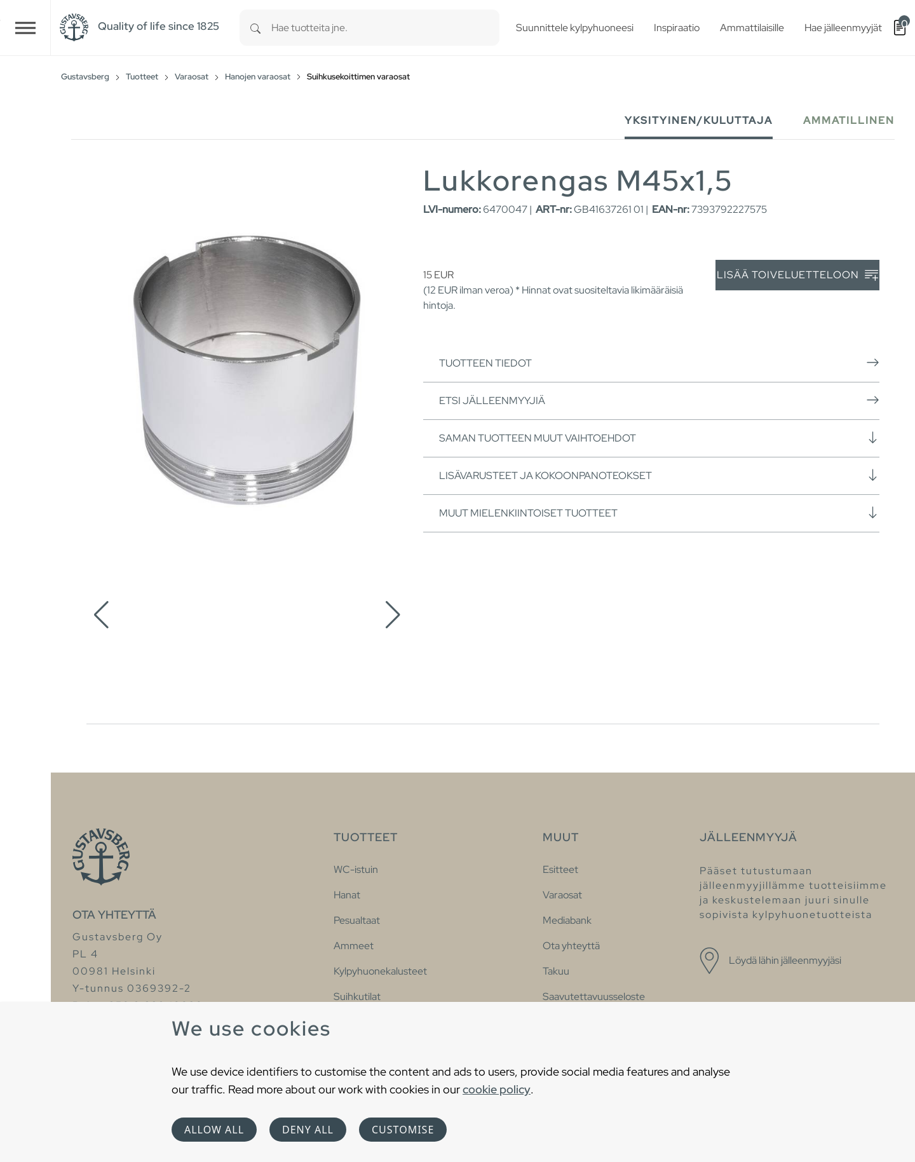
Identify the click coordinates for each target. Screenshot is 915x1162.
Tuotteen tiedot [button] (659, 363)
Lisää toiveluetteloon (797, 275)
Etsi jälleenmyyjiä (659, 400)
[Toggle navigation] (25, 27)
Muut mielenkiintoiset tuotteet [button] (659, 513)
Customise (403, 1130)
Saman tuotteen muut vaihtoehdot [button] (659, 438)
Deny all (308, 1130)
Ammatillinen (849, 120)
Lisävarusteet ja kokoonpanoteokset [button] (659, 475)
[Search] (255, 28)
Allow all (214, 1130)
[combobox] (385, 28)
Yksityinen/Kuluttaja (699, 120)
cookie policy (497, 1089)
